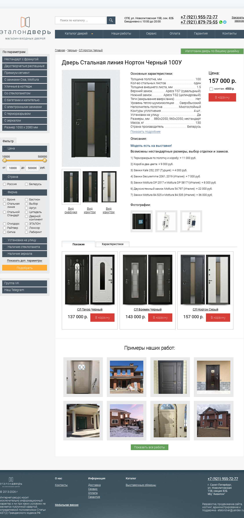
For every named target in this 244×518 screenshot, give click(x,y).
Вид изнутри (90, 191)
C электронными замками (23, 107)
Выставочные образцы (141, 485)
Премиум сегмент (17, 73)
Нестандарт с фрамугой (21, 59)
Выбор (31, 203)
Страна (11, 177)
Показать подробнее (145, 131)
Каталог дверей (76, 33)
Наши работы (121, 33)
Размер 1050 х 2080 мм (21, 127)
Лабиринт (33, 232)
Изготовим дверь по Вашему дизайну (212, 51)
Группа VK (11, 283)
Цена (9, 149)
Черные (72, 50)
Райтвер (10, 227)
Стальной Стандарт (11, 213)
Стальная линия (11, 205)
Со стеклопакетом (17, 93)
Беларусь (33, 184)
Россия (10, 184)
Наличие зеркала (18, 253)
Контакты (229, 33)
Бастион (32, 199)
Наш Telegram (14, 290)
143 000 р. (136, 316)
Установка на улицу (20, 240)
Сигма (9, 232)
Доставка (94, 485)
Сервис (151, 33)
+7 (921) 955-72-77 (199, 17)
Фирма (10, 192)
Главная (60, 50)
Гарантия (201, 33)
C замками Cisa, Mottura (21, 79)
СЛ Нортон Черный (91, 50)
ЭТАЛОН (32, 223)
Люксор (32, 227)
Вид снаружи (71, 191)
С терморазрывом (17, 113)
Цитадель (33, 212)
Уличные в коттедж (18, 86)
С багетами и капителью (21, 100)
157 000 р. (193, 316)
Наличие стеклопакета (22, 247)
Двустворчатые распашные (24, 66)
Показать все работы (149, 447)
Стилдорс (11, 223)
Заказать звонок (238, 19)
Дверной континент (34, 217)
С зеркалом (12, 120)
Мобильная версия (66, 505)
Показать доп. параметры (24, 260)
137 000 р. (78, 316)
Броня (9, 199)
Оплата (175, 33)
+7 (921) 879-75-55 (199, 22)
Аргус (30, 207)
